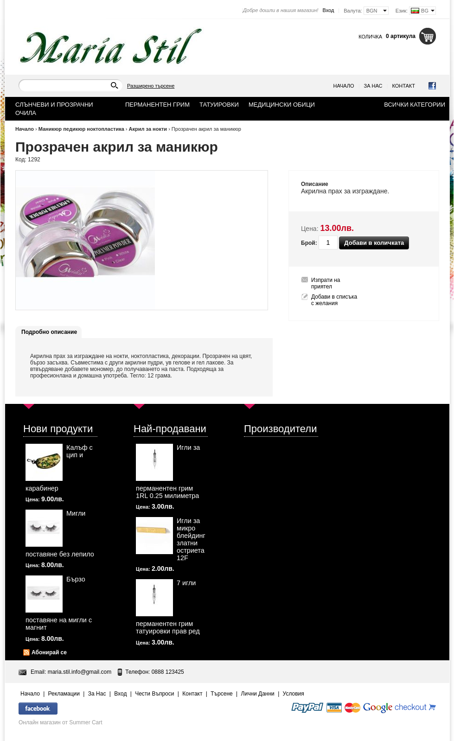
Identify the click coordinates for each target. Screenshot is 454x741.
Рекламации (64, 693)
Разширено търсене (150, 86)
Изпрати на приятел (325, 283)
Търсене (221, 693)
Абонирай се (49, 652)
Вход (328, 10)
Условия (293, 693)
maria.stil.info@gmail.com (80, 672)
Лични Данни (258, 693)
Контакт (403, 86)
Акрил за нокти (148, 129)
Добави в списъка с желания (334, 300)
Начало (343, 86)
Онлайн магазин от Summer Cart (60, 722)
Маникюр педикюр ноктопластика (81, 129)
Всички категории (414, 104)
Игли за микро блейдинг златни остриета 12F (191, 539)
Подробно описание (49, 332)
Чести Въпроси (154, 693)
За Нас (373, 86)
